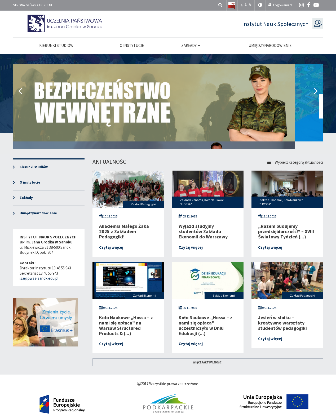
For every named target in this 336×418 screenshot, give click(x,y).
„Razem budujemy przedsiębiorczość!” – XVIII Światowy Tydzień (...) (286, 231)
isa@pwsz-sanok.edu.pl (39, 278)
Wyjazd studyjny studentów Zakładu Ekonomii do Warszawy (203, 231)
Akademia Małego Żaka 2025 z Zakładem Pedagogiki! (124, 231)
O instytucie (30, 182)
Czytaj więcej (111, 247)
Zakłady (26, 197)
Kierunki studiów (34, 167)
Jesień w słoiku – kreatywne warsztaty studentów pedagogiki (282, 322)
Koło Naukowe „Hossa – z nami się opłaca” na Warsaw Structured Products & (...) (126, 325)
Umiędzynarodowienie (38, 213)
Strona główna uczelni (32, 5)
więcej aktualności (208, 362)
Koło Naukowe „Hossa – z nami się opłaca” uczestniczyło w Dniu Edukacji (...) (205, 325)
